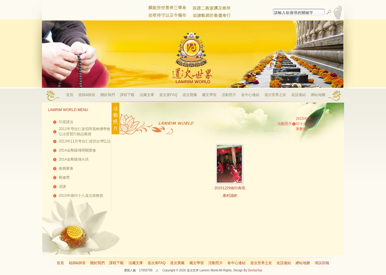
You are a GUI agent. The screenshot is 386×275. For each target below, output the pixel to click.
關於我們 (107, 95)
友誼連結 (298, 95)
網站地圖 (318, 95)
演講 (62, 186)
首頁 (69, 95)
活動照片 (229, 95)
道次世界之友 (275, 95)
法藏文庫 (147, 95)
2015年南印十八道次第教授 (81, 195)
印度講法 (66, 122)
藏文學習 (209, 95)
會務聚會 (66, 168)
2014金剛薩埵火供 (74, 159)
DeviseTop (255, 270)
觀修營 (64, 177)
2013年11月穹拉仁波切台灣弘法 (85, 141)
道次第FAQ (168, 95)
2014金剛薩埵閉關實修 (77, 150)
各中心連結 (250, 95)
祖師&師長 (86, 95)
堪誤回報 (322, 263)
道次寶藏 (189, 95)
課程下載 (127, 95)
